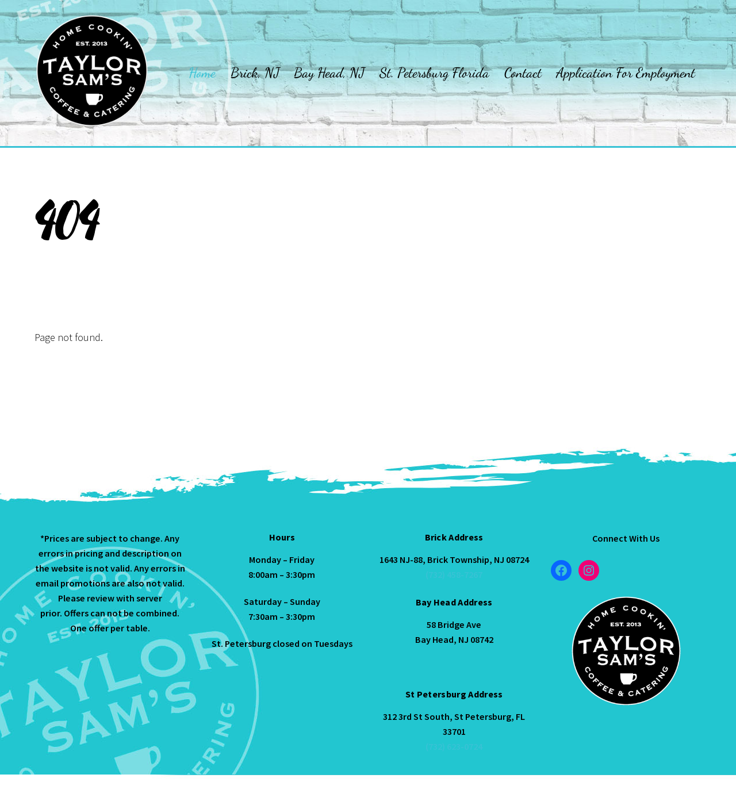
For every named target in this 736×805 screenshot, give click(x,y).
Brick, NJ (255, 72)
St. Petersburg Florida (434, 72)
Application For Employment (625, 72)
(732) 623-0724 (453, 746)
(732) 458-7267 (453, 574)
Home (202, 72)
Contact (523, 72)
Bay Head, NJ (329, 72)
